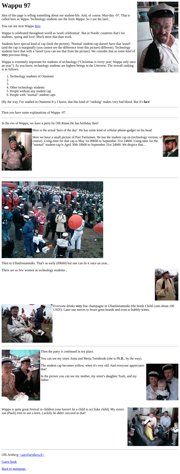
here (38, 26)
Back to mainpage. (14, 469)
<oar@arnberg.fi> (31, 455)
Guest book (9, 462)
